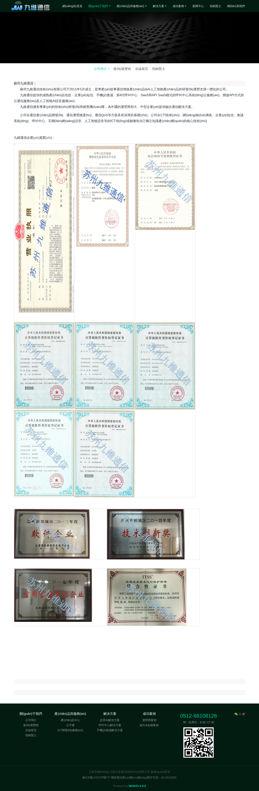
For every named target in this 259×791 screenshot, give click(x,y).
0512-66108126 (198, 716)
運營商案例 (149, 720)
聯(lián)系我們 (236, 6)
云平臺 (70, 725)
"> (235, 714)
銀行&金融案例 (149, 725)
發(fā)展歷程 (122, 69)
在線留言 (141, 69)
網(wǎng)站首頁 (72, 6)
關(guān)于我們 (98, 6)
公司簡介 (100, 69)
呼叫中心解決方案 (110, 725)
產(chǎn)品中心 (70, 720)
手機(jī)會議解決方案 (110, 730)
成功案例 (178, 6)
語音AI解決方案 (110, 720)
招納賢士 (215, 6)
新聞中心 (198, 6)
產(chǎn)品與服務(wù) (130, 6)
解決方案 (158, 6)
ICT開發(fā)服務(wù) (70, 730)
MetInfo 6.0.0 (137, 786)
